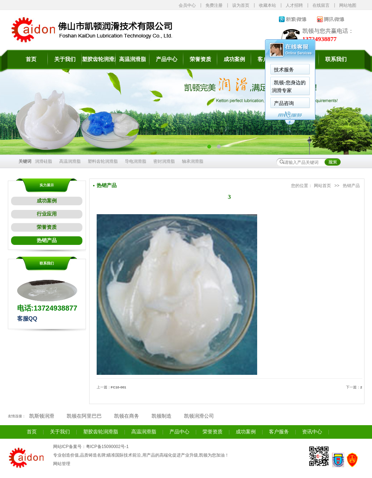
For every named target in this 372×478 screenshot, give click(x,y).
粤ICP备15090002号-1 (107, 446)
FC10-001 (118, 387)
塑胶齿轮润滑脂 (98, 59)
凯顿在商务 (126, 416)
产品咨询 (284, 103)
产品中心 (166, 59)
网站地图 (347, 5)
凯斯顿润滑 (41, 416)
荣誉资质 (200, 59)
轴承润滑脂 (192, 161)
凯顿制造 (162, 416)
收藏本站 (267, 5)
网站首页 (322, 185)
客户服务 (279, 431)
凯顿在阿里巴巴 (84, 416)
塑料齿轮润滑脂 (103, 161)
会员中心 (187, 5)
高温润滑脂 (132, 59)
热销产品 (47, 240)
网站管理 (61, 463)
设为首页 (240, 5)
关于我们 (65, 59)
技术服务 (284, 69)
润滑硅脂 (43, 161)
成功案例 (234, 59)
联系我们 (336, 59)
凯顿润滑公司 (199, 416)
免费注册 (214, 5)
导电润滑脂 (135, 161)
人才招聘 (294, 5)
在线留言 (321, 5)
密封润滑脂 (164, 161)
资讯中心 (312, 431)
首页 (31, 59)
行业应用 (47, 214)
